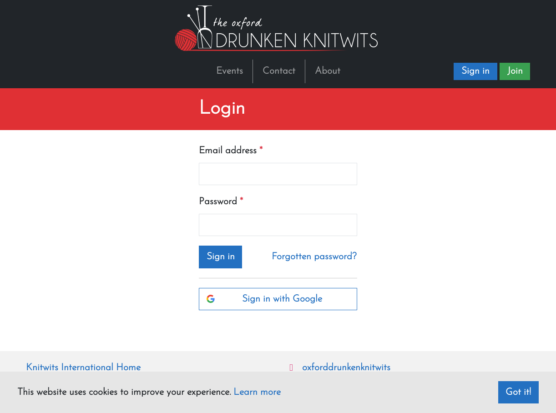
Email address (228, 151)
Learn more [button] (257, 392)
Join (515, 71)
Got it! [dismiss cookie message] (518, 392)
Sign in (475, 71)
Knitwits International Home (83, 368)
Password (218, 201)
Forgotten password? (314, 257)
